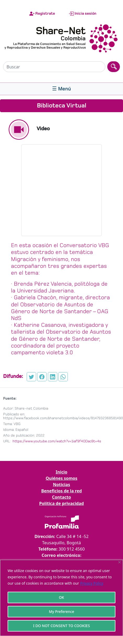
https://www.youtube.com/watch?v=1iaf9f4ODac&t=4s (56, 441)
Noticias (61, 484)
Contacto (61, 497)
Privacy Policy (91, 583)
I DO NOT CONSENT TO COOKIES (61, 625)
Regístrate (42, 13)
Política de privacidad (61, 503)
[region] (61, 598)
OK (61, 597)
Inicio (61, 472)
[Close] (119, 562)
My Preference (61, 611)
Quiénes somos (61, 478)
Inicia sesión (82, 13)
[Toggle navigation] (61, 89)
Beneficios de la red (61, 491)
